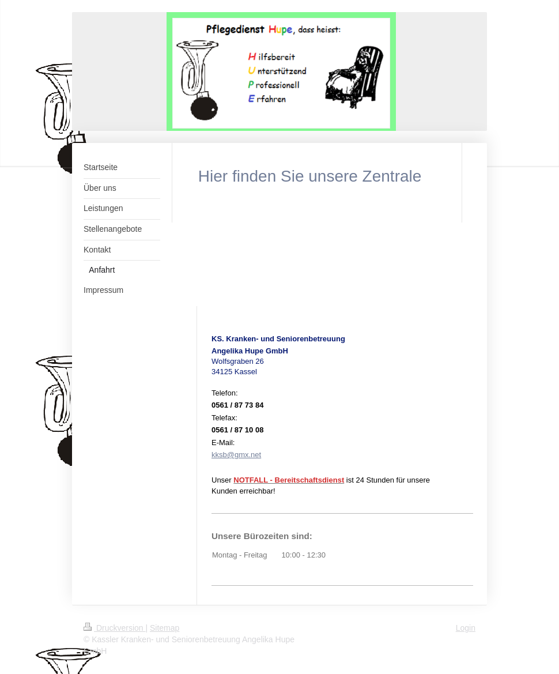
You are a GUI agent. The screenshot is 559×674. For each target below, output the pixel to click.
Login (465, 627)
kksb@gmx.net (236, 454)
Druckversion (114, 627)
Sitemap (164, 627)
